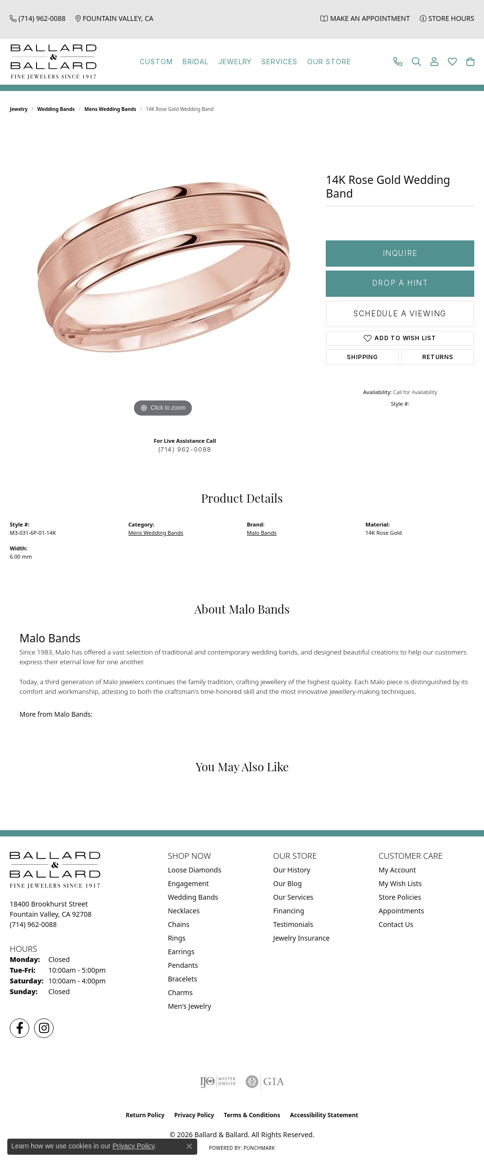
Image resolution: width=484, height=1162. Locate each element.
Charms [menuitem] (180, 992)
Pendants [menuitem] (183, 965)
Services (279, 61)
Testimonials (293, 924)
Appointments (401, 910)
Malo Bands (262, 532)
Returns (437, 357)
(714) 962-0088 (185, 449)
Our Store (329, 61)
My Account (397, 869)
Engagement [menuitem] (188, 883)
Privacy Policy (194, 1115)
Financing (288, 910)
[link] (38, 18)
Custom (156, 61)
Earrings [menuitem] (181, 951)
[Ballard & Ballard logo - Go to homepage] (51, 62)
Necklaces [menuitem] (184, 910)
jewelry (19, 109)
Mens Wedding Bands (110, 109)
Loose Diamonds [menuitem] (195, 869)
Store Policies (400, 897)
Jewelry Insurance (301, 938)
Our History (291, 869)
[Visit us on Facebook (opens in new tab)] (19, 1028)
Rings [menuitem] (177, 938)
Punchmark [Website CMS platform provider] (259, 1147)
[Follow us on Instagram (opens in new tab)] (44, 1028)
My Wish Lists (400, 883)
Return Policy (145, 1115)
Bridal (195, 61)
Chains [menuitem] (178, 924)
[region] (163, 273)
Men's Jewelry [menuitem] (189, 1006)
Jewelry (235, 61)
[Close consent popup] (189, 1146)
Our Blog (287, 883)
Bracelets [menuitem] (182, 978)
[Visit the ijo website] (218, 1082)
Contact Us (396, 924)
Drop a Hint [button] (400, 283)
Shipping (362, 357)
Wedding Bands (56, 109)
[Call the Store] (33, 924)
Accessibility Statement (324, 1115)
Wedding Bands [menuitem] (193, 897)
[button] (416, 61)
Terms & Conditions (252, 1115)
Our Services (293, 897)
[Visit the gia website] (264, 1082)
